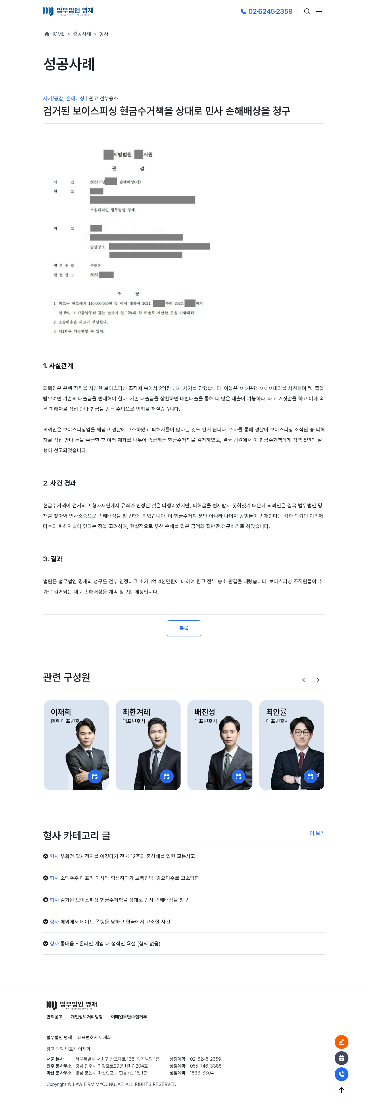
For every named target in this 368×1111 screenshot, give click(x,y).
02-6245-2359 (205, 1059)
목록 (184, 628)
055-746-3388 (206, 1066)
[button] (303, 680)
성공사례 (82, 34)
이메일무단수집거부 (129, 1017)
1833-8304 (202, 1073)
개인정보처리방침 (87, 1017)
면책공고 (55, 1017)
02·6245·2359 (266, 11)
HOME (54, 34)
